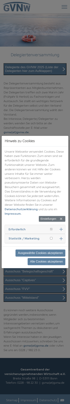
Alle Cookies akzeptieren (46, 261)
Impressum (13, 213)
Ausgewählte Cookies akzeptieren (40, 253)
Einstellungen (48, 218)
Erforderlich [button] (17, 229)
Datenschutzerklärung (21, 209)
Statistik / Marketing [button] (24, 238)
